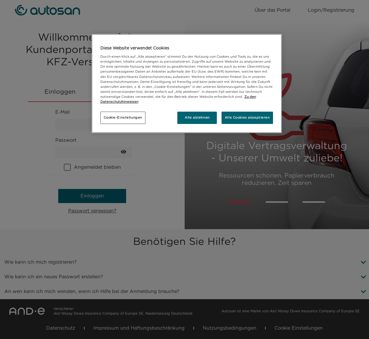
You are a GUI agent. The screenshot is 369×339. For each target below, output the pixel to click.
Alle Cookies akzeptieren (247, 117)
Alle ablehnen (197, 117)
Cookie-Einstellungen (123, 117)
